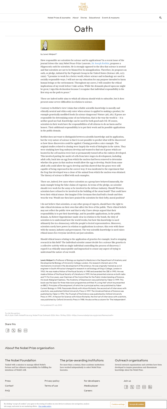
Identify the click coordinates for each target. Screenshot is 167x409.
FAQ (7, 390)
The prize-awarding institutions (82, 360)
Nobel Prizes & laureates (59, 17)
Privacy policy (52, 381)
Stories (83, 17)
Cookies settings (118, 404)
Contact (9, 385)
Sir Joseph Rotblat (100, 63)
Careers (88, 390)
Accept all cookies (136, 404)
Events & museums (110, 17)
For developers (92, 381)
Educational (94, 17)
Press (8, 381)
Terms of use (51, 385)
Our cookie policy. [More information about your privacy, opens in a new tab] (44, 406)
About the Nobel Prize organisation (29, 348)
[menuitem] (59, 18)
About (75, 17)
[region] (83, 404)
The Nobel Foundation (20, 360)
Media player (91, 385)
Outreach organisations (131, 360)
